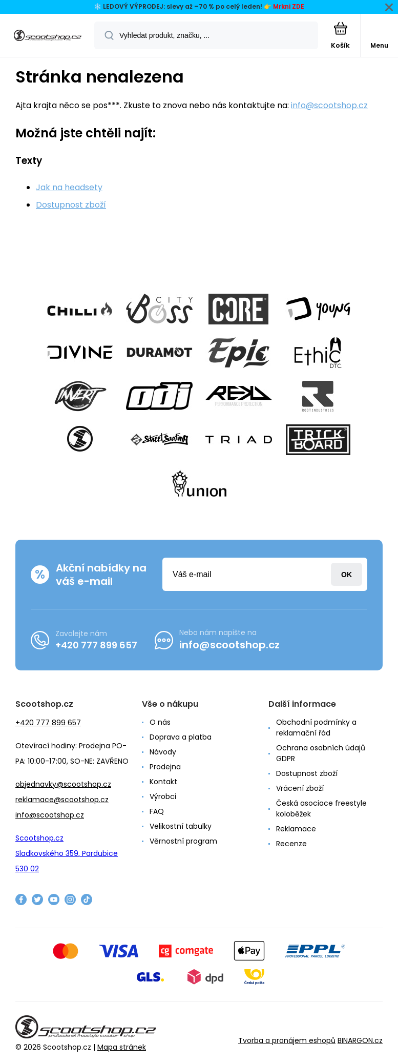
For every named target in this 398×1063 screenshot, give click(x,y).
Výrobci (163, 796)
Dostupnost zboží (71, 205)
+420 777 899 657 (96, 645)
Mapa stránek (121, 1047)
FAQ (157, 811)
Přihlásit (346, 574)
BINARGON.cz (360, 1040)
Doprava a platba (181, 737)
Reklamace (296, 829)
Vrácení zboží (300, 788)
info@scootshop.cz (329, 105)
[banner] (47, 36)
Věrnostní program (183, 841)
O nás (160, 722)
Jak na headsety (69, 187)
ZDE (298, 6)
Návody (163, 752)
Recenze (291, 844)
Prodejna (165, 767)
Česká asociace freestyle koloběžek (321, 808)
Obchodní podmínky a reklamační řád (316, 727)
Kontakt (163, 781)
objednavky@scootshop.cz (63, 784)
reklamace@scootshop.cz (62, 799)
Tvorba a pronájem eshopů (287, 1040)
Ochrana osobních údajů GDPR (320, 753)
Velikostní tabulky (181, 826)
